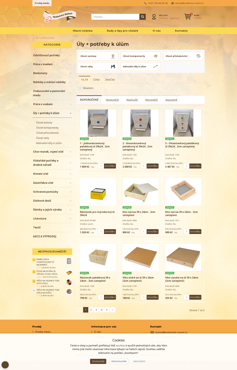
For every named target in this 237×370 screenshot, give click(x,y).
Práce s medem (43, 64)
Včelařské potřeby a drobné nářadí (45, 163)
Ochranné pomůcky (45, 191)
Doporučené (89, 99)
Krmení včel (40, 173)
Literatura (39, 218)
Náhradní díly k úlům (49, 143)
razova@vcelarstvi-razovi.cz (189, 3)
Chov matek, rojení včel (48, 151)
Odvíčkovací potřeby (46, 55)
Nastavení (139, 361)
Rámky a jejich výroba (47, 209)
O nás (157, 30)
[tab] (84, 79)
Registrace (174, 18)
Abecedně (172, 99)
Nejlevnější (112, 99)
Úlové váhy (42, 138)
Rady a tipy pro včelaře (122, 30)
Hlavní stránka (83, 30)
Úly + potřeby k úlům (46, 113)
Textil (37, 227)
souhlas (120, 345)
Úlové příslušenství (47, 132)
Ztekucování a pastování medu (49, 93)
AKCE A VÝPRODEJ (44, 236)
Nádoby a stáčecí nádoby (49, 82)
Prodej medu (42, 3)
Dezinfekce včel (43, 183)
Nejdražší (132, 99)
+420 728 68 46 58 (158, 3)
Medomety (40, 73)
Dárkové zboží (42, 200)
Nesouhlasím (118, 361)
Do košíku (110, 165)
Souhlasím (98, 361)
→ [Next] (112, 309)
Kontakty (181, 30)
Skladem (88, 88)
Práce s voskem (43, 104)
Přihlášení (163, 18)
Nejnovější (152, 99)
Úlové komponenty (47, 127)
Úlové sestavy (44, 122)
